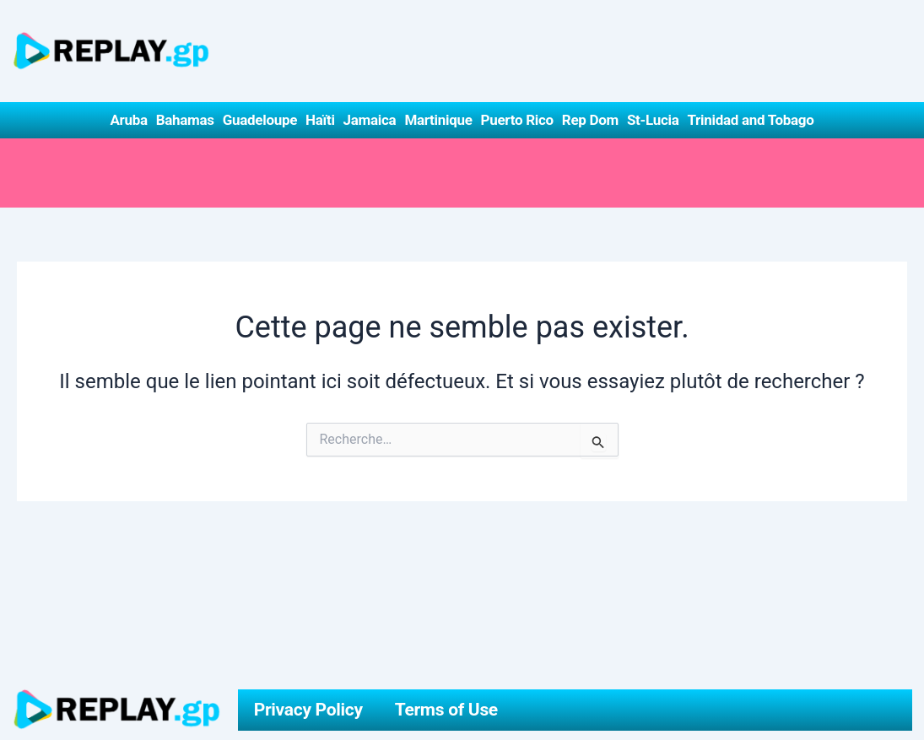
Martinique (438, 119)
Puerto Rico (517, 119)
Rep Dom (590, 119)
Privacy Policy (308, 709)
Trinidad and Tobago (750, 119)
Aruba (128, 119)
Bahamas (185, 119)
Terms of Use (446, 709)
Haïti (320, 119)
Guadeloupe (260, 119)
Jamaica (370, 119)
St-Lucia (653, 119)
